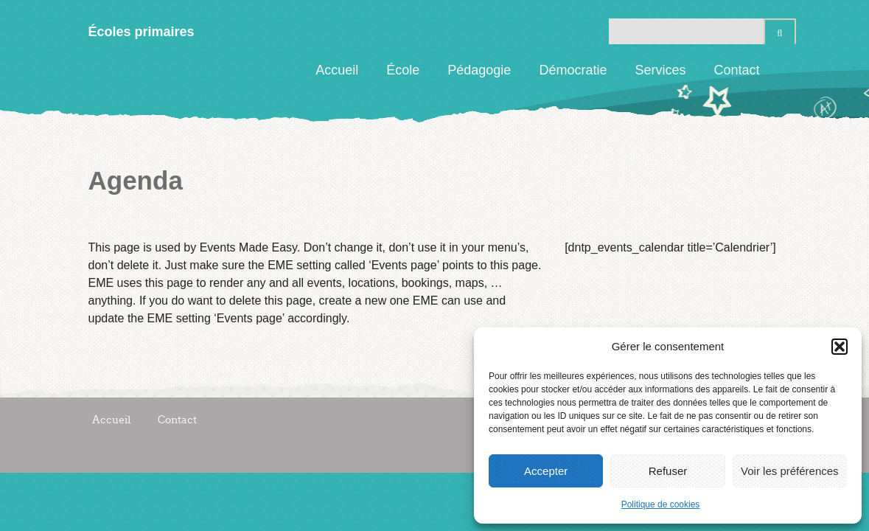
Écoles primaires (141, 31)
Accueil (336, 70)
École (402, 70)
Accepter (546, 471)
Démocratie (573, 70)
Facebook (785, 70)
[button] (839, 346)
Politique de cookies (660, 504)
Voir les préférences (790, 471)
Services (660, 70)
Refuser (668, 471)
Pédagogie (479, 70)
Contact (736, 70)
